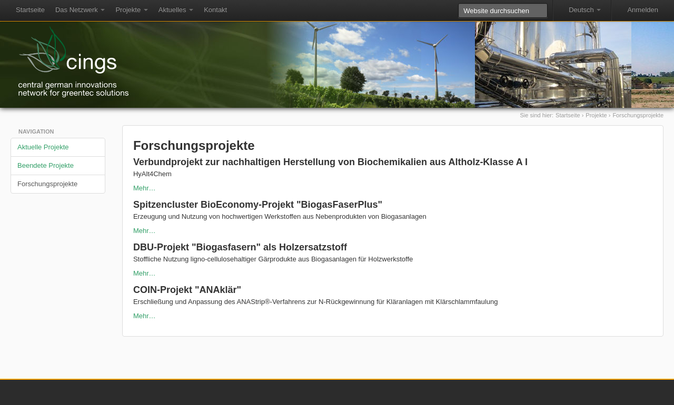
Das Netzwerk (80, 10)
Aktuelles (175, 10)
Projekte (131, 10)
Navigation (36, 131)
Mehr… (144, 188)
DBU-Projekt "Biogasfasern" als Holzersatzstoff (240, 247)
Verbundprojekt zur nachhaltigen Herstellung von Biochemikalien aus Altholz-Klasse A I (330, 162)
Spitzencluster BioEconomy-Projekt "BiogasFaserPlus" (257, 204)
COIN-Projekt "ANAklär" (187, 290)
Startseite (30, 10)
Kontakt (215, 10)
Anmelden (642, 10)
